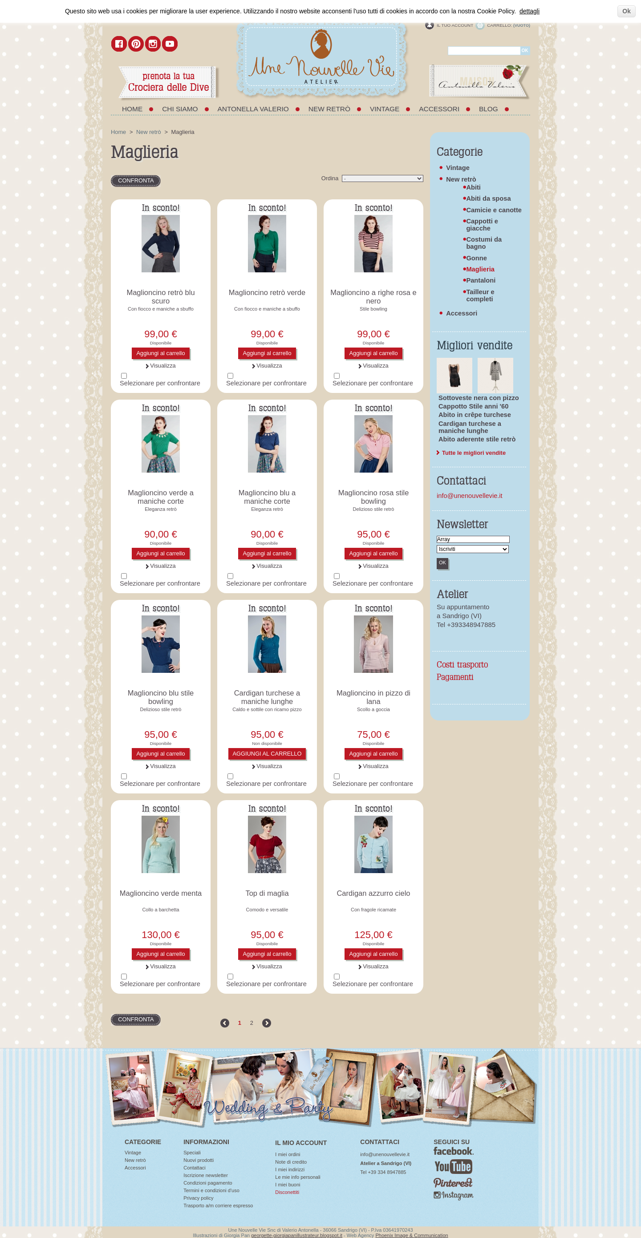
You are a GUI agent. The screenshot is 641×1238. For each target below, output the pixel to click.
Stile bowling (373, 309)
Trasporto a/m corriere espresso (218, 1205)
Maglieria (480, 269)
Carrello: (499, 25)
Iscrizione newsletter (205, 1175)
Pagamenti (455, 677)
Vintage (384, 109)
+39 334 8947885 (387, 1172)
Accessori (439, 109)
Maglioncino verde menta (161, 893)
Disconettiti (287, 1192)
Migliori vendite (474, 346)
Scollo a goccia (373, 709)
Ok (626, 11)
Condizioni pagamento (207, 1182)
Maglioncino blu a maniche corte (267, 497)
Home (132, 109)
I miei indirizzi (289, 1169)
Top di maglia (266, 893)
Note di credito (291, 1162)
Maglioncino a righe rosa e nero (373, 296)
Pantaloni (480, 280)
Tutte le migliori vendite (474, 453)
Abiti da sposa (488, 198)
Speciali (192, 1152)
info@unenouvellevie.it (470, 495)
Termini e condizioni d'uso (211, 1190)
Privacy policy (198, 1198)
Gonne (476, 258)
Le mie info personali (297, 1177)
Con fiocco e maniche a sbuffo (161, 309)
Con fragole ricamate (373, 909)
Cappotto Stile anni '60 (473, 406)
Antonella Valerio (253, 109)
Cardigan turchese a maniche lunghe (267, 697)
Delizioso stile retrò (373, 509)
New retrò (329, 109)
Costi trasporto (462, 665)
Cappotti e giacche (482, 225)
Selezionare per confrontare (160, 383)
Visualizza (163, 365)
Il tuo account (455, 25)
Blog (488, 109)
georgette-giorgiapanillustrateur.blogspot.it (296, 1235)
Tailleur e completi (480, 295)
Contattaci (194, 1167)
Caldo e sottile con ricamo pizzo (266, 709)
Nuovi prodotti (198, 1160)
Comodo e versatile (267, 909)
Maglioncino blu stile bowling (161, 697)
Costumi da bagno (484, 243)
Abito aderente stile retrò (476, 439)
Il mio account (301, 1142)
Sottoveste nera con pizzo (478, 397)
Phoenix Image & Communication (411, 1235)
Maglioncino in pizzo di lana (373, 697)
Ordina (330, 178)
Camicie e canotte (494, 210)
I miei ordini (287, 1154)
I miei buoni (287, 1184)
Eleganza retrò (161, 509)
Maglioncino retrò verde (267, 292)
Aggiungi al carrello (160, 353)
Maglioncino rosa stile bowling (373, 497)
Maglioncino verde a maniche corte (161, 497)
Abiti (473, 187)
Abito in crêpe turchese (474, 414)
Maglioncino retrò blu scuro (160, 296)
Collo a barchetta (160, 909)
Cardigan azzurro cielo (373, 893)
